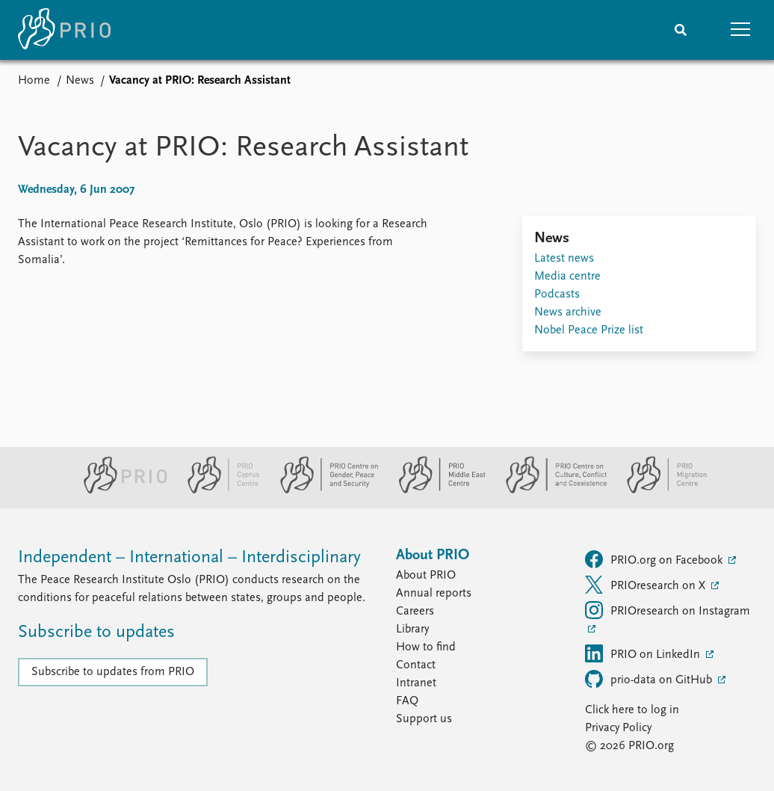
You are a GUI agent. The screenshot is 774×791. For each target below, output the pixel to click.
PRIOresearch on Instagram (667, 610)
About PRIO (426, 576)
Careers (415, 612)
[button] (740, 30)
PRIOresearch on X (646, 585)
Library (412, 629)
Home (34, 81)
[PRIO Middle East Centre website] (436, 490)
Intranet (416, 683)
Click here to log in (632, 710)
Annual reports (433, 594)
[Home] (64, 29)
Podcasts (557, 295)
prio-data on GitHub (650, 679)
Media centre (567, 277)
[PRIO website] (119, 490)
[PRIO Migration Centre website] (659, 490)
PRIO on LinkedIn (644, 653)
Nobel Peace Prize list (588, 330)
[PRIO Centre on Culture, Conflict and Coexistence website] (550, 490)
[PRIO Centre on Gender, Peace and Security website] (323, 490)
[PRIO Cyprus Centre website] (217, 490)
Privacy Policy (618, 728)
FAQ (407, 701)
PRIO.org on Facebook (655, 559)
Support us (424, 719)
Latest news (564, 259)
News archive (567, 312)
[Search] (680, 30)
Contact (416, 665)
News (80, 81)
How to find (426, 647)
